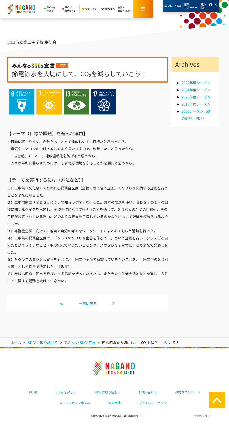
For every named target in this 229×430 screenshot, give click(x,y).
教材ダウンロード (187, 392)
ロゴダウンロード (202, 416)
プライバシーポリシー (154, 403)
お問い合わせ (147, 392)
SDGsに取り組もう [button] (68, 9)
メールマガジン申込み (74, 403)
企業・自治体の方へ (124, 9)
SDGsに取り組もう (107, 392)
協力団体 (203, 5)
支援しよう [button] (88, 9)
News (178, 5)
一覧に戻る (88, 303)
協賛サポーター (190, 5)
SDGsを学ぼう (66, 392)
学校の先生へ (108, 8)
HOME (33, 392)
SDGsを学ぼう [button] (49, 9)
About (168, 5)
